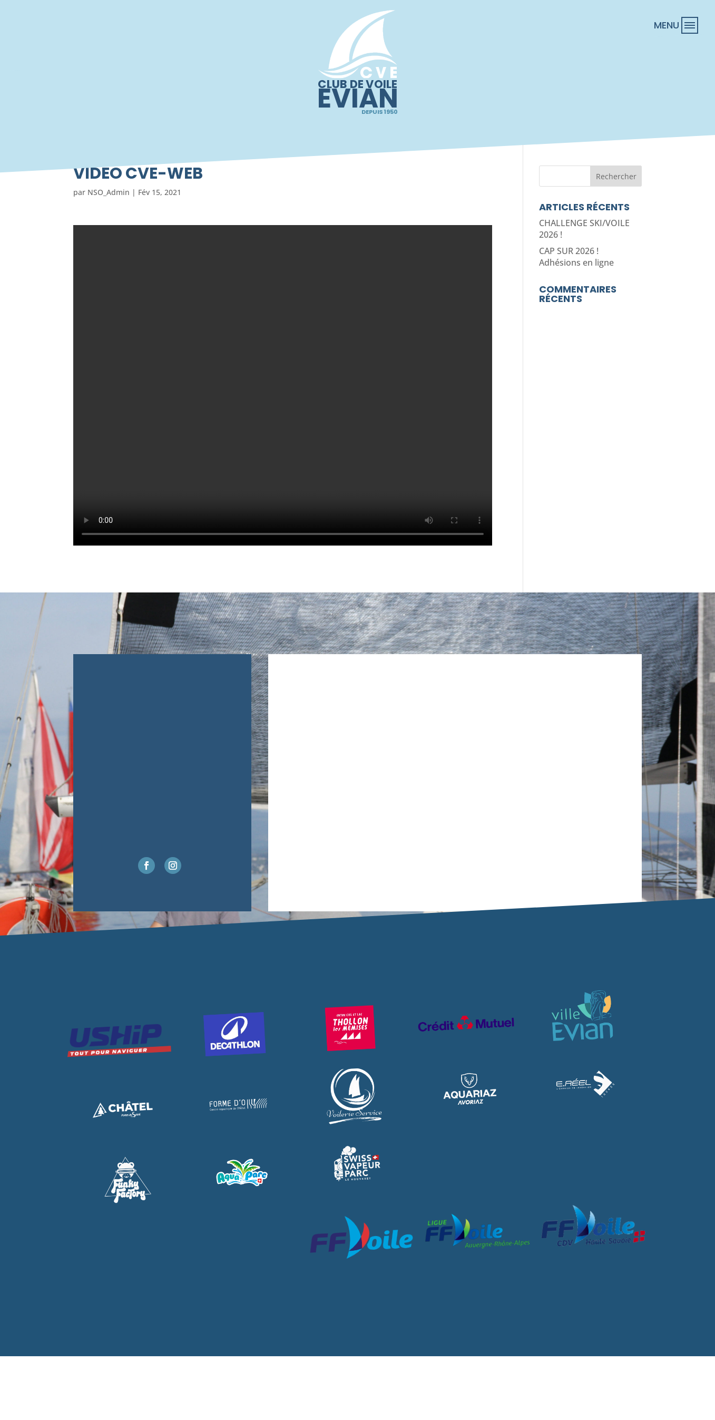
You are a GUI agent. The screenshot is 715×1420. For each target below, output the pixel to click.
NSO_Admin (108, 192)
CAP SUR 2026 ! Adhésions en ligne (576, 256)
